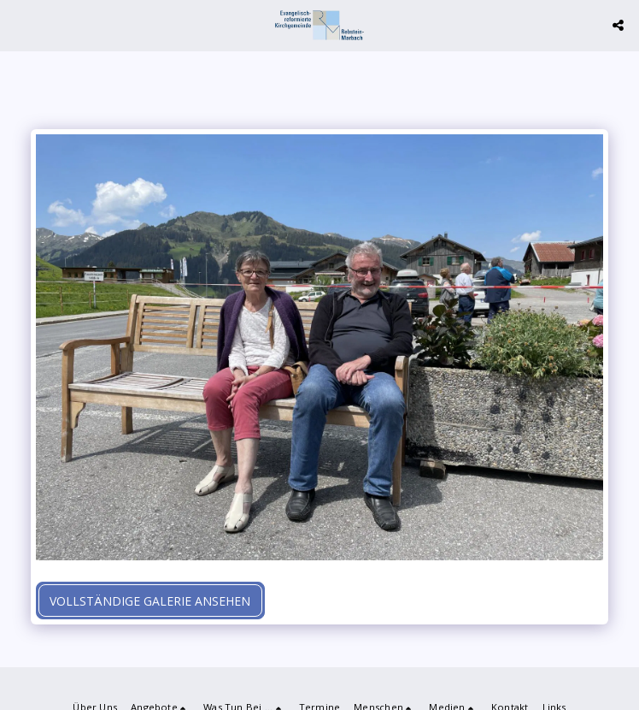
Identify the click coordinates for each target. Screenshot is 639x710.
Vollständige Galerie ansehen (150, 601)
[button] (18, 24)
